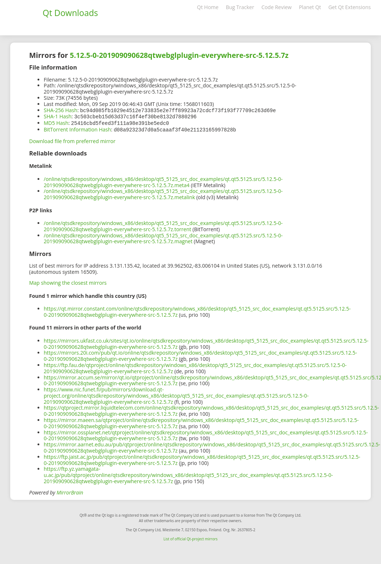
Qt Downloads (70, 13)
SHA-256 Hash (60, 110)
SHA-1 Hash (57, 116)
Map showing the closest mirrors (68, 281)
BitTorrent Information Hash (77, 128)
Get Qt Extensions (349, 7)
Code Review (277, 7)
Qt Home (208, 7)
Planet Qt (310, 7)
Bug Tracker (240, 7)
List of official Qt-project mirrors (191, 537)
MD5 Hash (56, 122)
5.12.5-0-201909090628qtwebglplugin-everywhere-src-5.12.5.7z (179, 55)
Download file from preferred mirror (72, 139)
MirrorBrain (69, 491)
